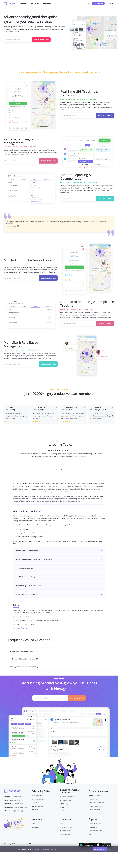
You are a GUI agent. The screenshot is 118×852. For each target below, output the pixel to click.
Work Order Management (96, 802)
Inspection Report (94, 799)
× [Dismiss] (109, 849)
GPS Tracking (64, 804)
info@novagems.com (12, 800)
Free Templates (65, 834)
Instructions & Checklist (96, 806)
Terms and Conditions (95, 830)
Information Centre (66, 827)
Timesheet (35, 810)
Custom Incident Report (67, 797)
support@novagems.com (16, 807)
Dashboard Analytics (66, 811)
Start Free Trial (98, 3)
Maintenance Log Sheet (96, 795)
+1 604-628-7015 (13, 804)
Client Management (94, 810)
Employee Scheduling (38, 795)
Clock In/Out (35, 802)
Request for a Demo (95, 823)
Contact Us (35, 827)
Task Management (37, 806)
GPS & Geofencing (37, 799)
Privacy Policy (93, 827)
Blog (61, 823)
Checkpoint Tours (65, 800)
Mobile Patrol (64, 807)
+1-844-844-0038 (12, 796)
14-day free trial (21, 628)
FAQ (90, 834)
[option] (17, 413)
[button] (24, 3)
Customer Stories (65, 830)
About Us (35, 823)
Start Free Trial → (100, 849)
